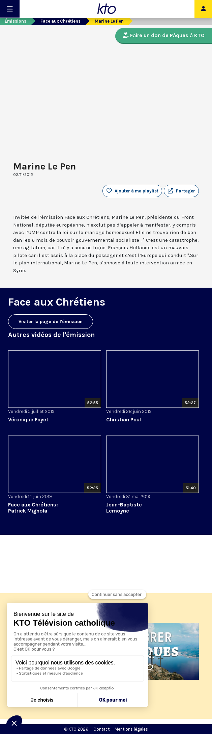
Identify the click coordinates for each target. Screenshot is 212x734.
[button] (181, 191)
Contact (101, 729)
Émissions (15, 21)
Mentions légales (131, 729)
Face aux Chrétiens (60, 21)
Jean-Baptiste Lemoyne (124, 507)
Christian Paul (123, 419)
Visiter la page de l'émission (51, 321)
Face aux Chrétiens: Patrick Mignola (33, 507)
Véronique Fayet (28, 419)
